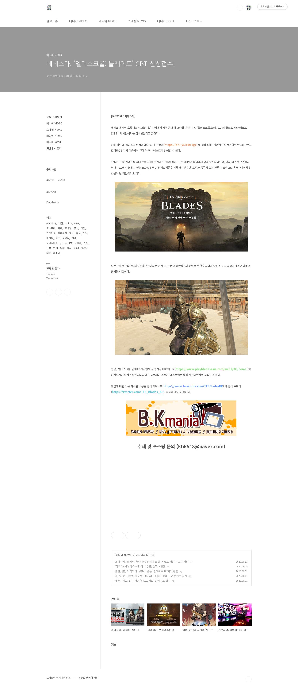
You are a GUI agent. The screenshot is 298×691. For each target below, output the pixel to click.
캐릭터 (56, 253)
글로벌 (65, 238)
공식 (76, 228)
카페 (60, 228)
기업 (73, 238)
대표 (48, 253)
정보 (85, 233)
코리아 (77, 243)
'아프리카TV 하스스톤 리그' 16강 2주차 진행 (140, 566)
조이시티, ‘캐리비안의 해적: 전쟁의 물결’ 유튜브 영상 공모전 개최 (151, 562)
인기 (55, 248)
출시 (78, 233)
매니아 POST (166, 21)
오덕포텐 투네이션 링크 (58, 677)
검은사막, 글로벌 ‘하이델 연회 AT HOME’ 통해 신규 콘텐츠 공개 (151, 576)
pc (61, 243)
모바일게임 (52, 243)
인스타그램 (58, 292)
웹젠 (85, 243)
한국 (69, 248)
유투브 (67, 292)
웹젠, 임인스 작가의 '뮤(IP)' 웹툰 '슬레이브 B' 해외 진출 (146, 571)
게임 (83, 228)
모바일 (68, 228)
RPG (76, 223)
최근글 (50, 180)
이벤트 (49, 238)
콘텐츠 (68, 243)
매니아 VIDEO (78, 21)
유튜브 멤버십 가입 (88, 677)
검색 (240, 7)
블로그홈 (52, 21)
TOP (249, 679)
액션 (60, 223)
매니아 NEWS (108, 21)
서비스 (68, 223)
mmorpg (51, 223)
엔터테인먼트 (80, 248)
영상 (71, 233)
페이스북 (49, 292)
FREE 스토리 (194, 21)
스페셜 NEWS (137, 21)
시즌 (57, 238)
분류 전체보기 (54, 117)
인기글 (61, 180)
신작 (48, 248)
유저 (62, 248)
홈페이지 (62, 233)
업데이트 (50, 233)
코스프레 (50, 228)
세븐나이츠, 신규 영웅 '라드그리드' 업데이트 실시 (142, 581)
